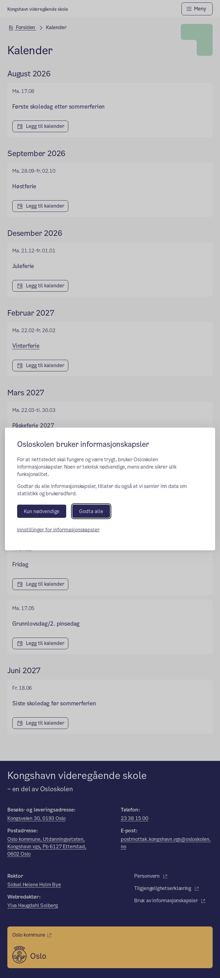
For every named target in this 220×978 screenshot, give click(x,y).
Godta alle (91, 511)
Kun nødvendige (41, 511)
